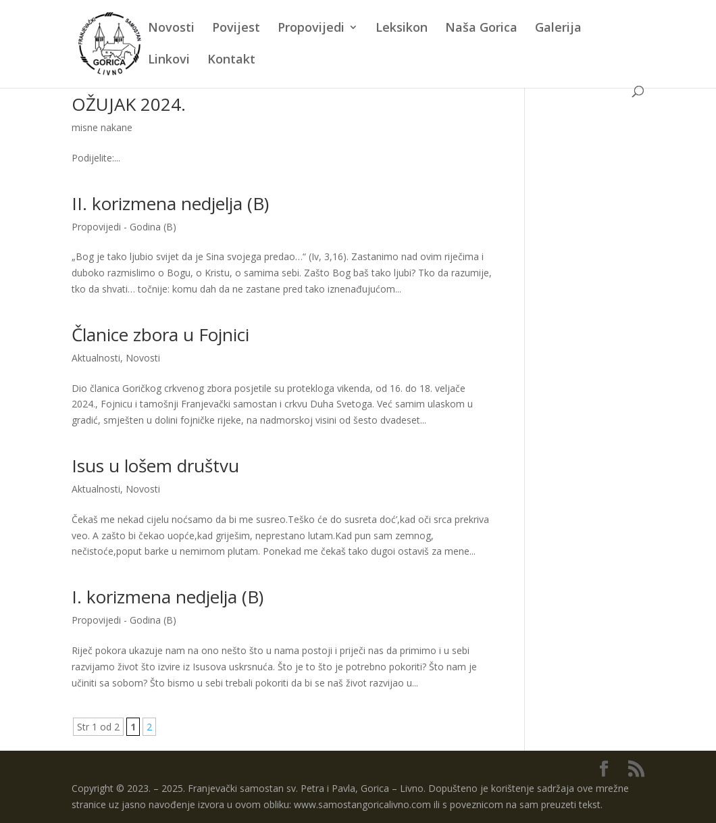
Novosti (171, 28)
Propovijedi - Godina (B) (124, 226)
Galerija (558, 28)
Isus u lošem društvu (155, 465)
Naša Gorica (481, 28)
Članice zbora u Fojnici (160, 334)
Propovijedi (311, 28)
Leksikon (402, 28)
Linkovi (169, 60)
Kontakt (231, 60)
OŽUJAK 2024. (129, 104)
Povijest (236, 28)
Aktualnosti (96, 357)
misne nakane (102, 127)
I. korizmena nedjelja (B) (167, 596)
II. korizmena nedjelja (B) (170, 203)
